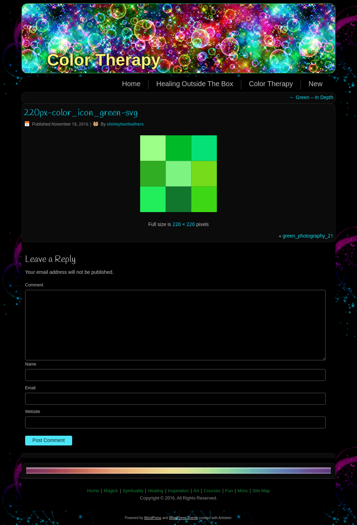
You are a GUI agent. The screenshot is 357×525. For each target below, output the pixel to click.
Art (196, 491)
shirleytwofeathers (125, 124)
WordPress (152, 518)
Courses (212, 491)
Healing (155, 491)
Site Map (261, 491)
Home (131, 84)
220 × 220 (184, 224)
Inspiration (178, 491)
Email (30, 388)
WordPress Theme (183, 518)
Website (32, 411)
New (315, 84)
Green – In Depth (311, 97)
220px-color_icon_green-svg (81, 113)
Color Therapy (103, 60)
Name (30, 364)
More (242, 491)
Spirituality (133, 491)
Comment (34, 285)
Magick (111, 491)
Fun (229, 491)
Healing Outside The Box (194, 84)
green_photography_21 (308, 236)
